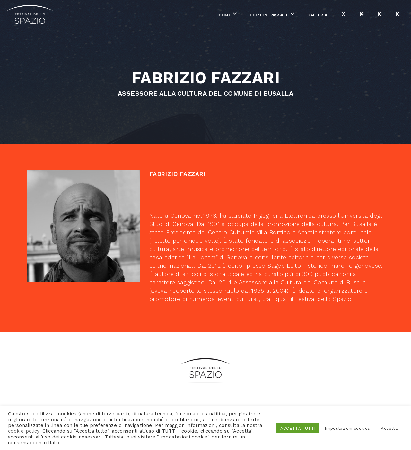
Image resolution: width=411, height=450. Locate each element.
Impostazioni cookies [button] (347, 428)
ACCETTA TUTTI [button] (298, 428)
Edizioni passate (246, 15)
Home (203, 15)
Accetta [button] (389, 428)
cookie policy (23, 431)
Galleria (295, 15)
